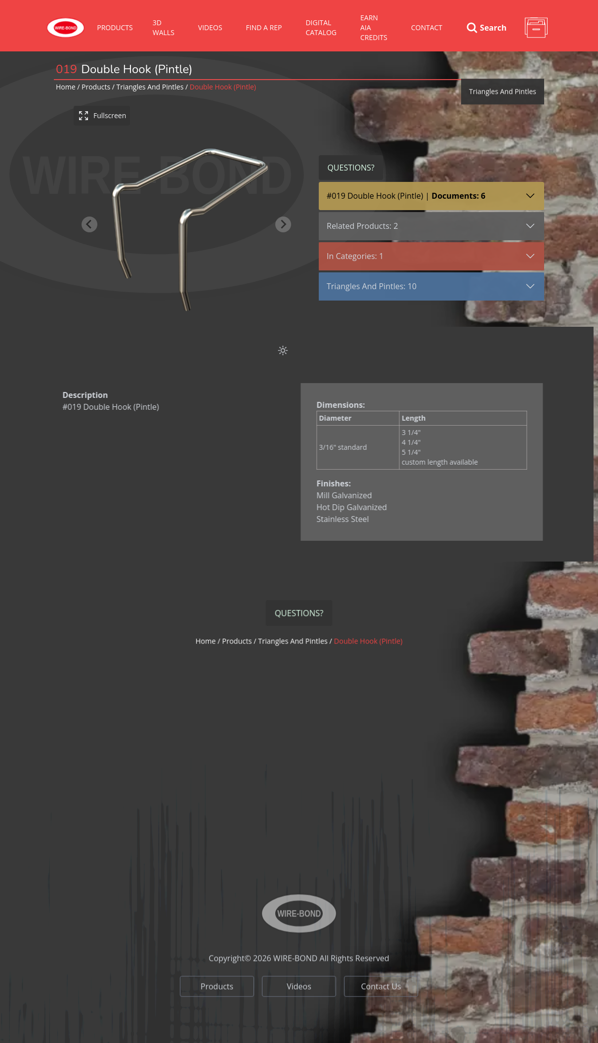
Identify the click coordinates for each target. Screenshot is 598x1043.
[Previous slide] (90, 224)
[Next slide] (284, 224)
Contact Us (381, 1032)
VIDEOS (210, 27)
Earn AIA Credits (373, 27)
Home (66, 86)
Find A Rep (264, 27)
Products (115, 27)
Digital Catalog (321, 27)
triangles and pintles (150, 86)
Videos (299, 1032)
